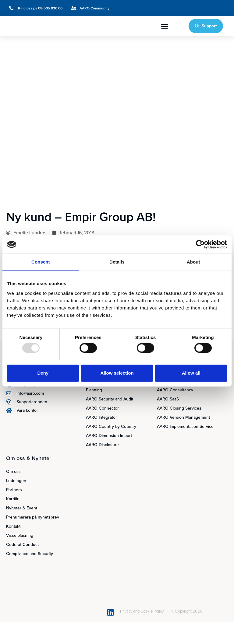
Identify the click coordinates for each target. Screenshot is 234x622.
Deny (42, 373)
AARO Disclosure (102, 445)
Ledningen (16, 480)
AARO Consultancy (175, 390)
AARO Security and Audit (109, 399)
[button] (164, 26)
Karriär (12, 499)
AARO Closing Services (179, 408)
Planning (94, 390)
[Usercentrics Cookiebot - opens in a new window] (200, 244)
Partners (14, 490)
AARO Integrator (101, 417)
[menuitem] (200, 8)
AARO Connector (102, 408)
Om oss (13, 471)
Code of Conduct (22, 544)
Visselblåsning (19, 535)
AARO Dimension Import (109, 435)
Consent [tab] (40, 261)
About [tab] (193, 261)
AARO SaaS (168, 399)
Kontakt (13, 526)
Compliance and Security (29, 553)
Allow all (191, 373)
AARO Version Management (183, 417)
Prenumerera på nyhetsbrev (32, 517)
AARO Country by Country (111, 426)
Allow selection (116, 373)
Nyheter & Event (21, 508)
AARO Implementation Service (185, 426)
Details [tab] (117, 261)
